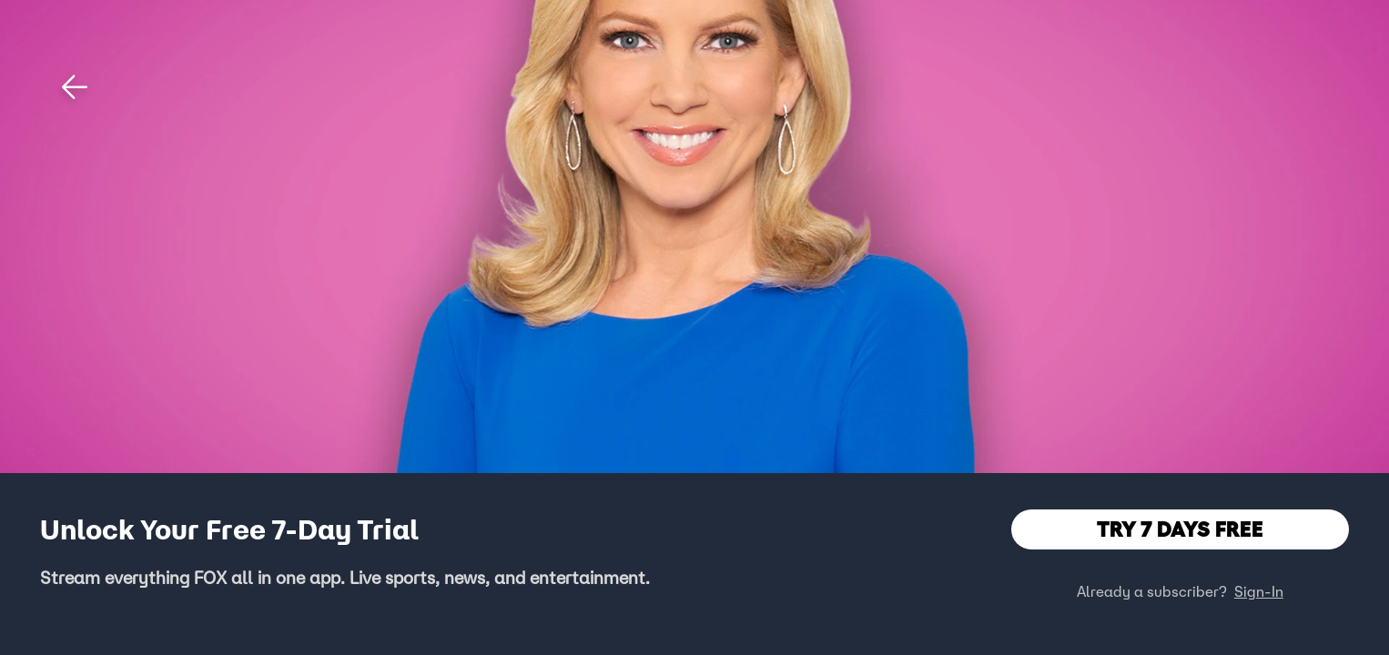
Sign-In (1258, 591)
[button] (74, 87)
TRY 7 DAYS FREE (1180, 529)
